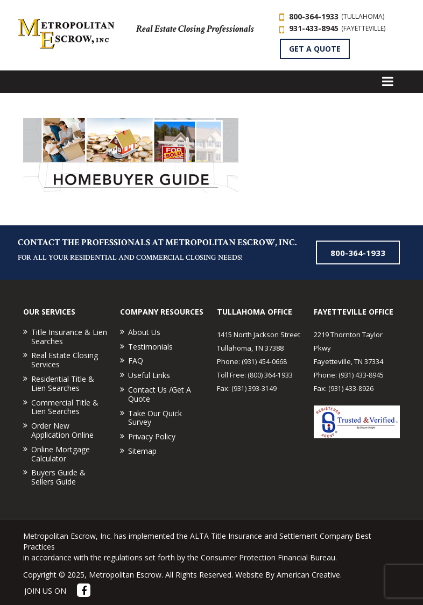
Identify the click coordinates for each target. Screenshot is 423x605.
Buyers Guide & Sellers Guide (58, 477)
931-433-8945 (337, 28)
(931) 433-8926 (350, 388)
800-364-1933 (336, 16)
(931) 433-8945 (361, 375)
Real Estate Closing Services (64, 359)
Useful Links (149, 375)
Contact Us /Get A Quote (159, 394)
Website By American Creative (287, 575)
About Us (144, 332)
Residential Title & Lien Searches (62, 383)
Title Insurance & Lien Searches (69, 336)
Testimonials (150, 346)
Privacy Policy (151, 436)
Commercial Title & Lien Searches (64, 407)
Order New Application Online (62, 430)
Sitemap (142, 451)
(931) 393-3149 (254, 388)
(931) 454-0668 (264, 361)
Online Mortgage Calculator (60, 454)
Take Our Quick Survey (155, 418)
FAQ (135, 360)
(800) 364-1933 (270, 375)
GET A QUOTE (315, 49)
